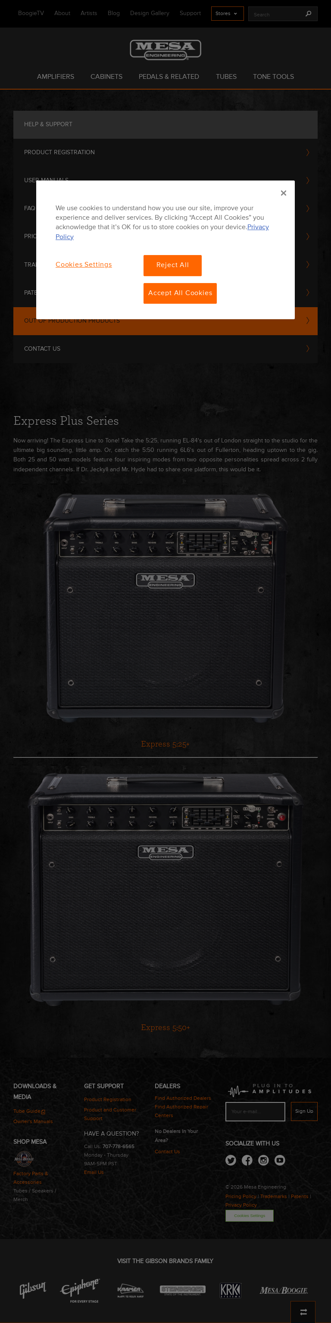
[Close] (283, 193)
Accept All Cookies (180, 293)
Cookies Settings (84, 264)
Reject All (172, 265)
